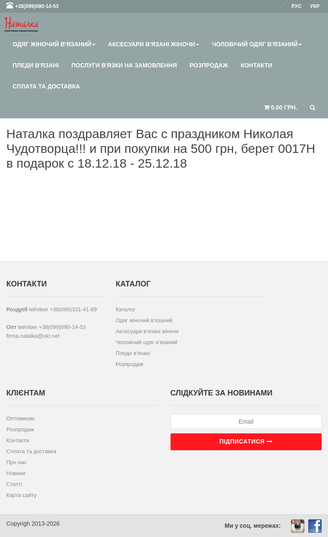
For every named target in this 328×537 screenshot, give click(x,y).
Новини (15, 473)
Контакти (256, 65)
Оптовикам (20, 418)
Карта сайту (21, 495)
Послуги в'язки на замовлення (124, 65)
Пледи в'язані (36, 65)
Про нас (16, 462)
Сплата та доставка (46, 86)
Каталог (126, 309)
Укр (315, 6)
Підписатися (245, 441)
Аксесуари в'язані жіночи (154, 44)
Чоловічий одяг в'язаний (257, 44)
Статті (14, 484)
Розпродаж (208, 65)
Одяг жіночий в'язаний (54, 44)
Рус (296, 6)
